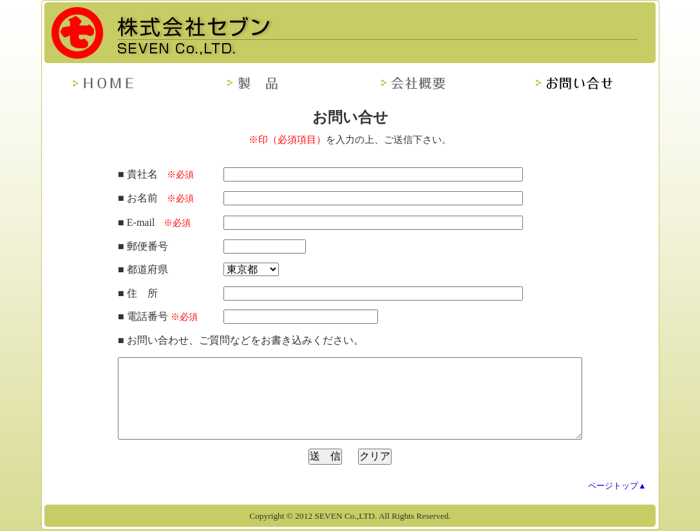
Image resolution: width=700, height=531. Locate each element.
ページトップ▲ (617, 485)
